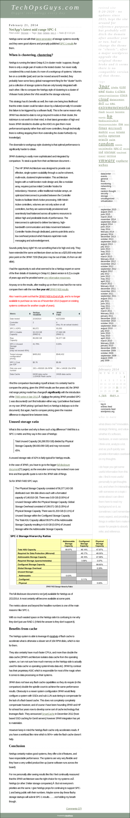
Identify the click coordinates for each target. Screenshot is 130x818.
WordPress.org (107, 411)
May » (114, 395)
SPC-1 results (67, 43)
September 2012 (108, 269)
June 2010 (105, 333)
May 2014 (105, 229)
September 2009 (108, 355)
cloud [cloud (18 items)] (104, 99)
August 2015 (107, 212)
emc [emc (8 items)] (112, 103)
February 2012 (107, 286)
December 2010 (108, 318)
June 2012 (105, 276)
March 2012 (106, 283)
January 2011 (107, 316)
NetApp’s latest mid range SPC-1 (32, 29)
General (104, 179)
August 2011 (107, 298)
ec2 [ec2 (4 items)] (107, 104)
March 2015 (106, 217)
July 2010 (105, 331)
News (103, 188)
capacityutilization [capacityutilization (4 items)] (109, 95)
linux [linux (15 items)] (103, 128)
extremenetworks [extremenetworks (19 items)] (114, 107)
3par (39, 33)
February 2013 (107, 259)
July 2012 (105, 274)
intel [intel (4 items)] (126, 124)
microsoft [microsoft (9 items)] (115, 128)
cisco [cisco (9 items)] (123, 95)
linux (103, 181)
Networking (106, 186)
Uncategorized (107, 198)
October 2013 (107, 239)
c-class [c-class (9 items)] (120, 91)
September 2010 (108, 326)
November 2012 (108, 264)
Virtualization (107, 201)
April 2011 (105, 308)
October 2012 (107, 266)
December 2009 (108, 348)
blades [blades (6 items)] (110, 91)
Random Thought (108, 191)
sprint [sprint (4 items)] (126, 149)
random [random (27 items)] (106, 143)
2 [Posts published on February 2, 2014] (124, 377)
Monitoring (106, 183)
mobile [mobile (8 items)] (103, 131)
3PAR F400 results (59, 289)
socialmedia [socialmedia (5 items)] (106, 148)
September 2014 (108, 222)
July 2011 (105, 301)
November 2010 (108, 321)
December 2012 (108, 261)
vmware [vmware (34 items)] (107, 160)
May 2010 (105, 335)
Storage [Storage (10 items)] (110, 152)
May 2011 (105, 306)
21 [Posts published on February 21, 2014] (117, 387)
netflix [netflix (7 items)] (103, 135)
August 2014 (107, 224)
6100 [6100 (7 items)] (122, 87)
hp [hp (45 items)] (110, 116)
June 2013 (105, 249)
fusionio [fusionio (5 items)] (120, 112)
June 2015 (105, 214)
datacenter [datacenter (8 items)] (117, 99)
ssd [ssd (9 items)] (101, 152)
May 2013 (105, 251)
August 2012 (107, 271)
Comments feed (108, 409)
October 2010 (107, 323)
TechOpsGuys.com (45, 7)
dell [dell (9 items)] (101, 103)
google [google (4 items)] (102, 117)
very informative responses (57, 277)
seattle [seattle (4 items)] (118, 145)
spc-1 (53, 33)
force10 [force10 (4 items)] (110, 112)
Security (104, 193)
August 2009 (107, 358)
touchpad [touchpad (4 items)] (121, 152)
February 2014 (107, 232)
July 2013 (105, 246)
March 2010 (106, 341)
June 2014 (105, 227)
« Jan (103, 395)
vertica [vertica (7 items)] (111, 155)
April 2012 (105, 281)
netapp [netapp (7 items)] (120, 132)
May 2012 (105, 279)
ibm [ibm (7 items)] (120, 124)
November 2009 (108, 350)
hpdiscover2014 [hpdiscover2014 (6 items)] (108, 120)
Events (104, 176)
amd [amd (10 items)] (102, 91)
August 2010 (107, 328)
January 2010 (107, 345)
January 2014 (107, 234)
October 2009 (107, 353)
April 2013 (105, 254)
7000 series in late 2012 (26, 396)
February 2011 (107, 313)
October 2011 (107, 293)
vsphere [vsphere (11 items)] (122, 160)
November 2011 (108, 291)
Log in (103, 404)
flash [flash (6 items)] (102, 111)
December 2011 (108, 288)
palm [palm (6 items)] (112, 139)
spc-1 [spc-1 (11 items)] (118, 148)
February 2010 (107, 343)
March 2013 (106, 256)
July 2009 (105, 360)
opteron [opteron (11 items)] (114, 135)
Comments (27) (74, 808)
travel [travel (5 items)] (102, 156)
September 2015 (108, 209)
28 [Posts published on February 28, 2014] (117, 391)
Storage (25, 33)
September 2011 (108, 296)
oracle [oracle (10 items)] (103, 139)
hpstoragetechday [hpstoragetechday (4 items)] (108, 124)
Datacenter (106, 174)
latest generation (44, 39)
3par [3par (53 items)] (104, 86)
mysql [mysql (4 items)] (112, 132)
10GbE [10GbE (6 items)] (115, 87)
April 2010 (105, 338)
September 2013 (108, 241)
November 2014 (108, 219)
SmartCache (48, 713)
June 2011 (105, 303)
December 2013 (108, 236)
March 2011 (106, 311)
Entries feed (106, 406)
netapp (46, 33)
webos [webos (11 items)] (103, 165)
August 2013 (107, 244)
